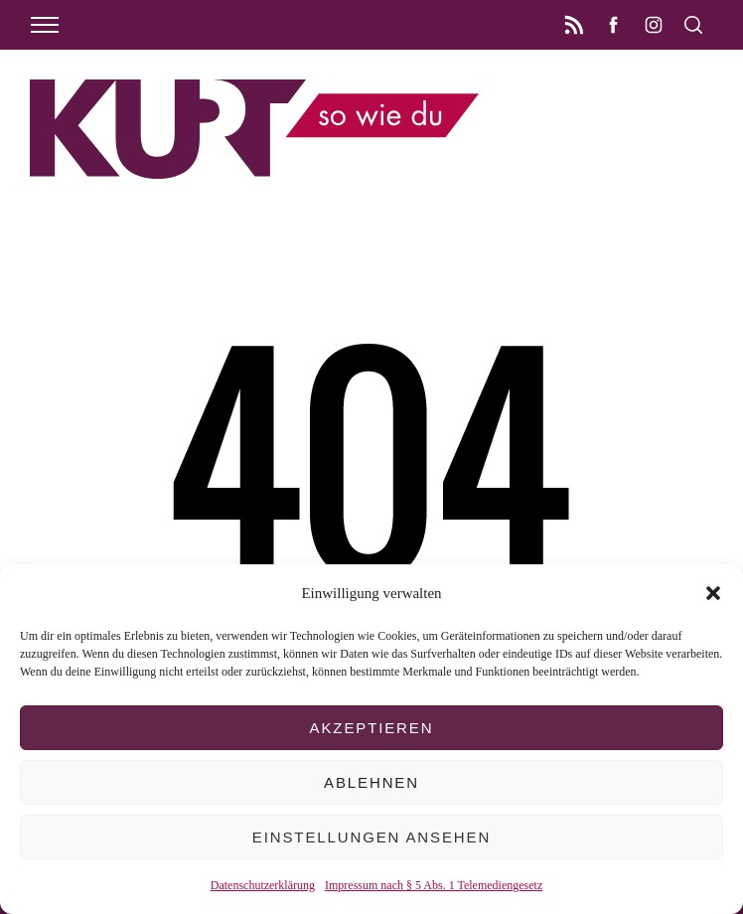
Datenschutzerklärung (263, 885)
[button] (713, 593)
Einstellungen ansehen (371, 837)
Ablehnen (371, 782)
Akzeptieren (372, 727)
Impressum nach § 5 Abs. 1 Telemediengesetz (433, 885)
